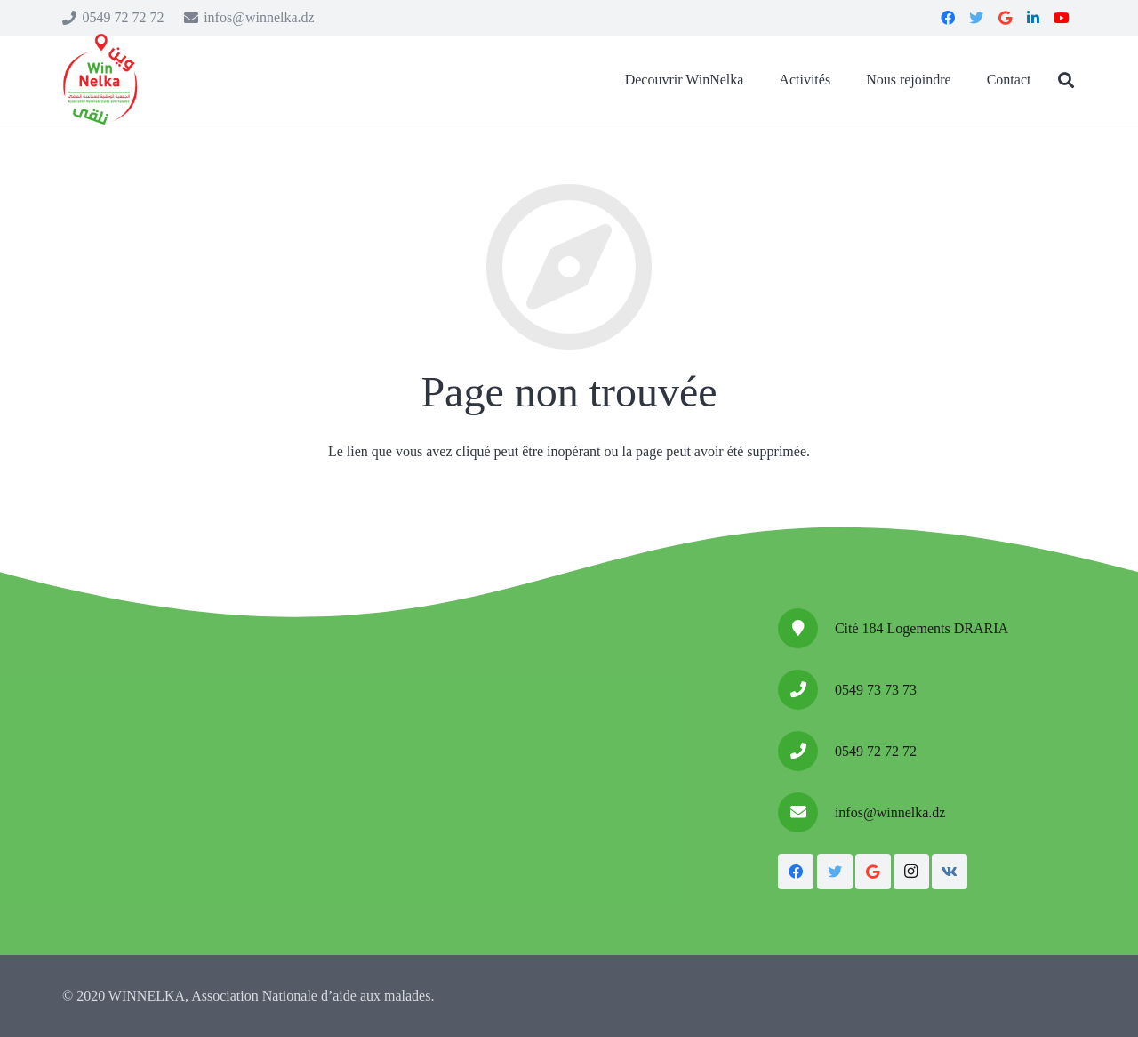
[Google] (873, 871)
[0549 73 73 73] (806, 690)
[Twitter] (835, 871)
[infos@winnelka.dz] (806, 812)
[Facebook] (795, 871)
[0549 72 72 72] (806, 751)
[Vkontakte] (949, 871)
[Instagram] (911, 871)
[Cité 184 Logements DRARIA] (806, 628)
